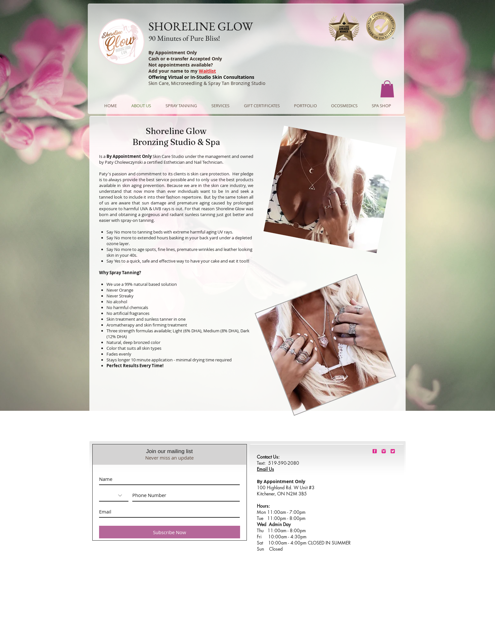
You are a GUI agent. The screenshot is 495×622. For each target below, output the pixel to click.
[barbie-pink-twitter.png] (392, 451)
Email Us (265, 469)
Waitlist (207, 71)
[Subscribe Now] (169, 532)
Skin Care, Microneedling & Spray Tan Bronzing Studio (206, 83)
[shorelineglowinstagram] (383, 451)
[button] (387, 89)
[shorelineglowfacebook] (374, 451)
